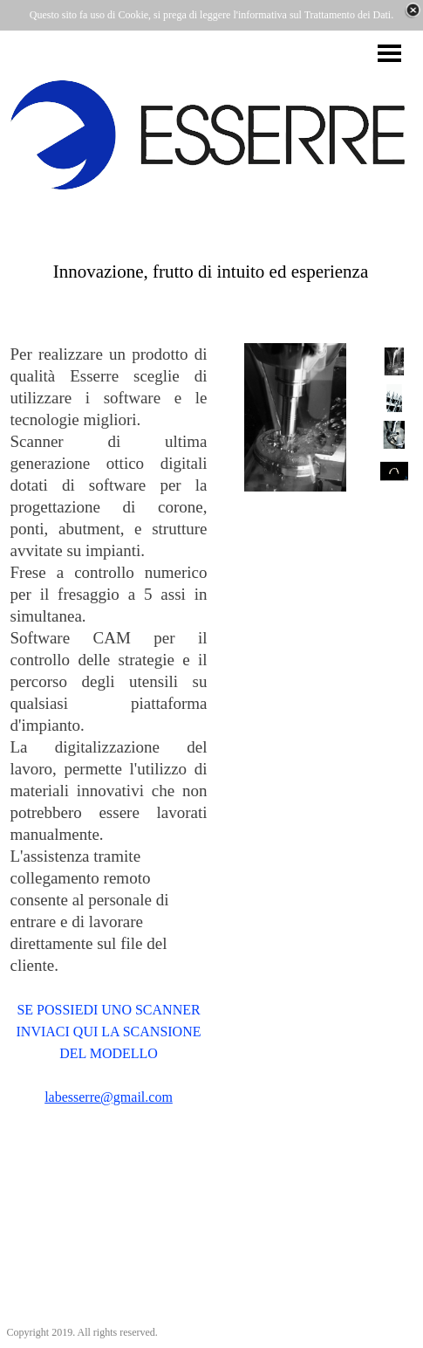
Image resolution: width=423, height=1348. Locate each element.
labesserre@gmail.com (108, 1097)
